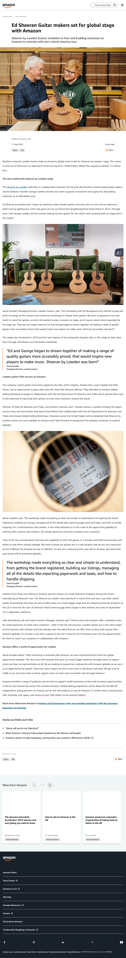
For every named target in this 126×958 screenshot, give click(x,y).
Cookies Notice (43, 952)
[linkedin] (63, 942)
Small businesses (21, 16)
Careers (8, 913)
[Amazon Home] (9, 6)
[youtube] (121, 942)
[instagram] (33, 942)
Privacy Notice (31, 952)
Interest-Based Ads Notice (57, 952)
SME (22, 150)
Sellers (15, 150)
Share (109, 150)
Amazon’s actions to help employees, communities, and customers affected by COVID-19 (49, 737)
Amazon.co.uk (11, 889)
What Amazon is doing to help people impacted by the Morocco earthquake (43, 733)
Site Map (7, 897)
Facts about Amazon (12, 921)
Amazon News (7, 16)
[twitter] (92, 942)
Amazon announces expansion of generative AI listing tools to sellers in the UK (101, 820)
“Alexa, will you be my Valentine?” (22, 728)
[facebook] (4, 942)
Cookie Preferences (73, 952)
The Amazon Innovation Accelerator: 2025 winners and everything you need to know (20, 820)
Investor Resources (13, 905)
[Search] (102, 5)
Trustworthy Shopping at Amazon (20, 929)
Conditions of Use (20, 952)
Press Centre (10, 880)
